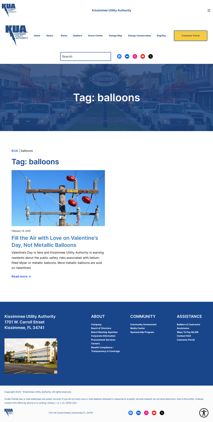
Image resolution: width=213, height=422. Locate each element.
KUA (15, 151)
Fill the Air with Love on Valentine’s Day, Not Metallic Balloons (55, 241)
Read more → (21, 276)
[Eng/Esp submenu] (167, 35)
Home (37, 35)
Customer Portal (191, 35)
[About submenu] (54, 35)
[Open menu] (209, 10)
